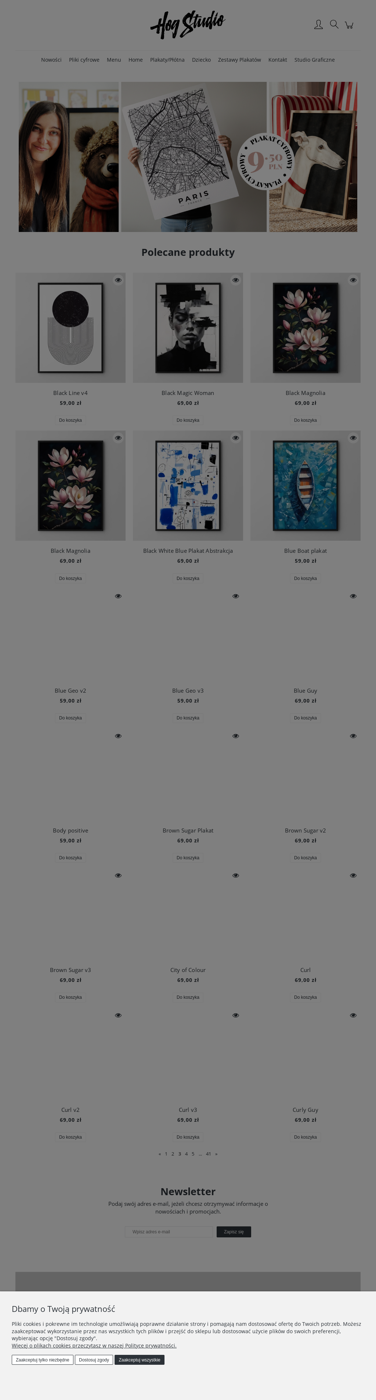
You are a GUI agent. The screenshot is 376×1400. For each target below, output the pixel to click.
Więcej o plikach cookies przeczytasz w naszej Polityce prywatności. (94, 1345)
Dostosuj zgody (94, 1360)
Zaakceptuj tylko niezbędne (42, 1360)
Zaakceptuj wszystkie (139, 1360)
